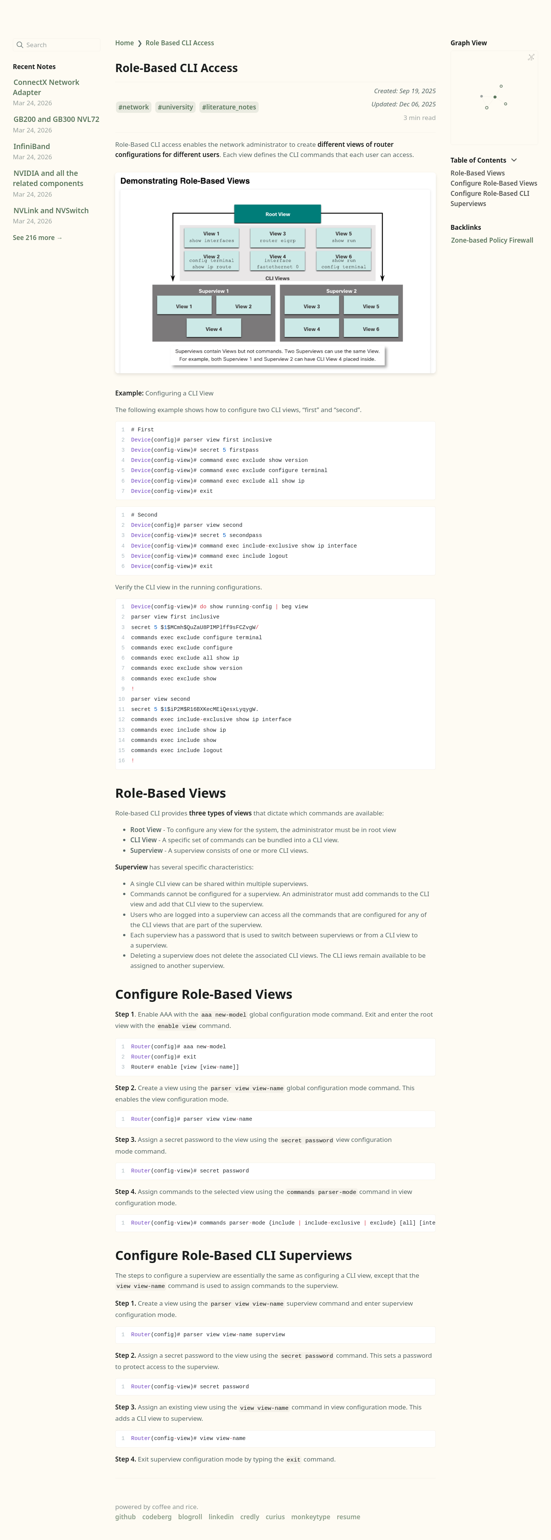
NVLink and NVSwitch (51, 210)
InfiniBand (32, 146)
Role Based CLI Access (180, 42)
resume (348, 1509)
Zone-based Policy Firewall (492, 240)
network (135, 107)
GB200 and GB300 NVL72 (56, 119)
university (177, 107)
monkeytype (310, 1509)
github (125, 1509)
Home (124, 42)
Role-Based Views (478, 173)
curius (275, 1509)
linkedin (221, 1509)
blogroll (190, 1509)
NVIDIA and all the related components (48, 178)
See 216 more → (38, 237)
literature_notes (231, 107)
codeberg (157, 1509)
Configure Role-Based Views (494, 183)
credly (249, 1509)
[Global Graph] (531, 57)
